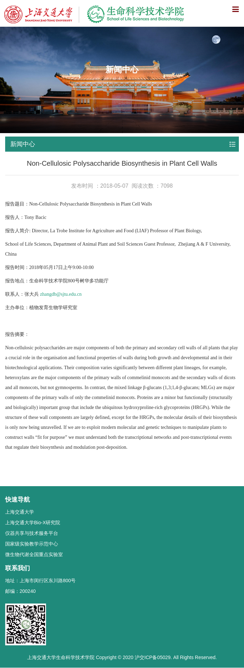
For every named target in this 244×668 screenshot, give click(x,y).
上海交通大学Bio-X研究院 (32, 522)
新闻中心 (22, 144)
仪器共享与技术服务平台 (31, 533)
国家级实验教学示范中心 (31, 544)
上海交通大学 (19, 512)
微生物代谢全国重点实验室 (34, 554)
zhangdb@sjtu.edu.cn (61, 294)
